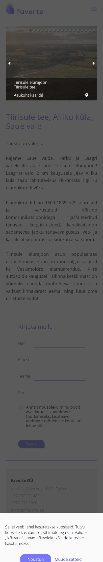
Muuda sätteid (68, 530)
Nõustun (35, 530)
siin (70, 503)
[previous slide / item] (9, 63)
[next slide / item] (93, 63)
